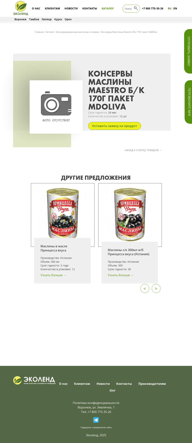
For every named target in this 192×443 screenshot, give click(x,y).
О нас (36, 8)
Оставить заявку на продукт (114, 126)
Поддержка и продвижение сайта (96, 427)
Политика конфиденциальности (96, 403)
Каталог (108, 8)
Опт (113, 390)
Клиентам (52, 8)
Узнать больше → (53, 275)
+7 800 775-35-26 (152, 8)
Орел (68, 19)
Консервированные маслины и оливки (77, 32)
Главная (39, 32)
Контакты (89, 8)
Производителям (152, 384)
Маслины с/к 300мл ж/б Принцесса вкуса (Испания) (128, 252)
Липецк (47, 19)
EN (175, 8)
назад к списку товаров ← (143, 150)
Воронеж (20, 19)
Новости (71, 8)
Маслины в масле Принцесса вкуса (53, 248)
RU (170, 8)
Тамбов (34, 19)
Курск (58, 19)
